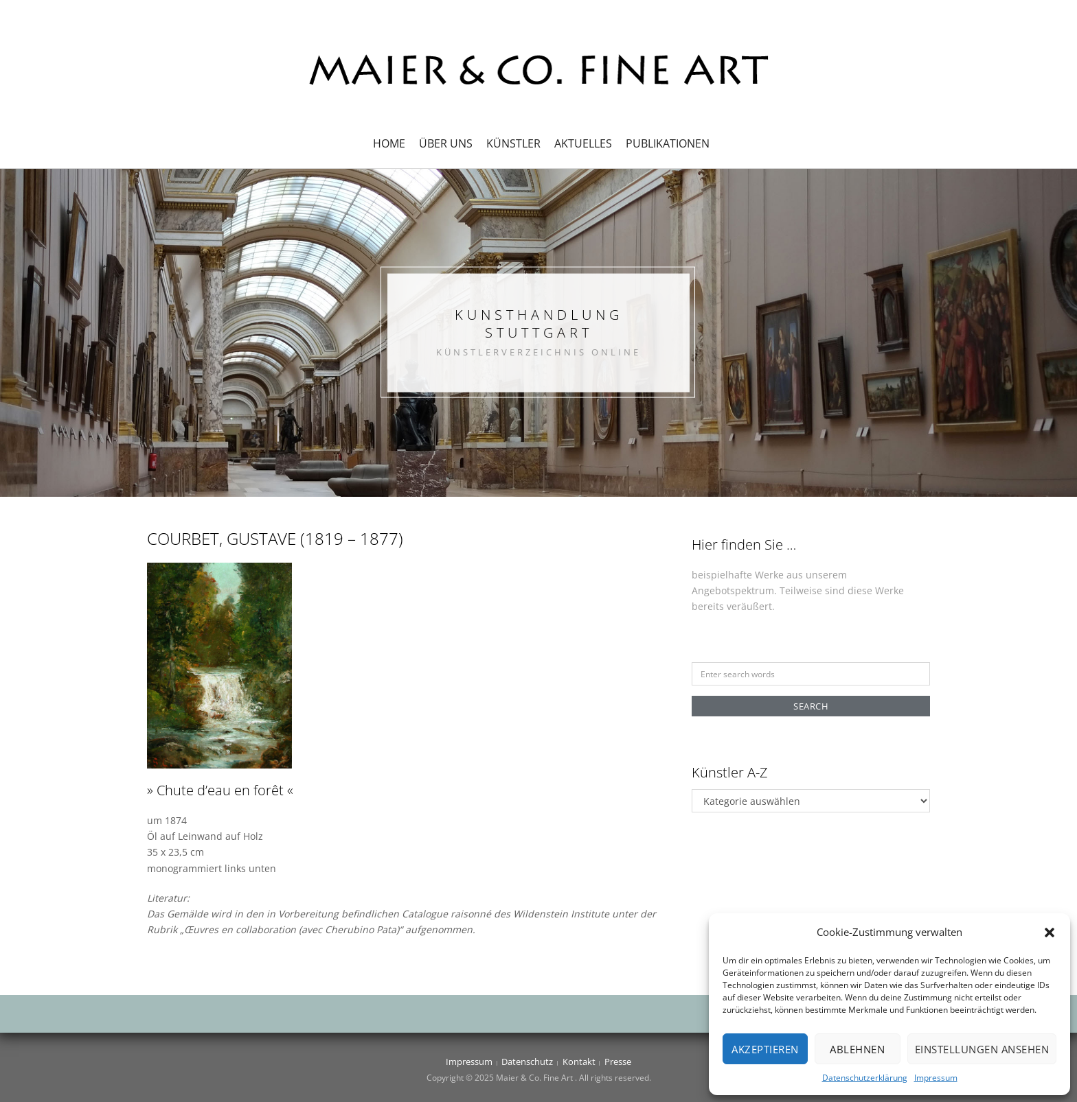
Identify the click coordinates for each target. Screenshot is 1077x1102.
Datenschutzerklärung (864, 1077)
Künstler (513, 143)
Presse (617, 1061)
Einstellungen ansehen (982, 1049)
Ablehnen (857, 1049)
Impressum (935, 1077)
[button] (1049, 932)
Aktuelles (583, 143)
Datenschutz (527, 1061)
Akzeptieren (765, 1049)
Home (389, 143)
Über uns (446, 143)
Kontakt (579, 1061)
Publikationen (668, 143)
